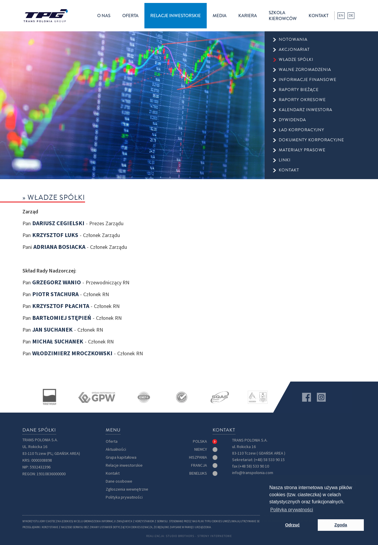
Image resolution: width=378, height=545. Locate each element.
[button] (103, 15)
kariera (247, 15)
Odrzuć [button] (292, 525)
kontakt (318, 15)
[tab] (205, 442)
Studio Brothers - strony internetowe (199, 536)
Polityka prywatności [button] (291, 509)
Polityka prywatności (124, 497)
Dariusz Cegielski (58, 223)
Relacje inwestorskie (124, 465)
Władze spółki (296, 60)
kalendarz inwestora (305, 110)
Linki (285, 160)
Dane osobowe (119, 481)
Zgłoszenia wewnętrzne (127, 489)
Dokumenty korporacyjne (311, 140)
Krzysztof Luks (55, 235)
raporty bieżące (299, 90)
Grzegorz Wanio (56, 283)
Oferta (112, 441)
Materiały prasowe (302, 150)
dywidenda (292, 120)
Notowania (293, 40)
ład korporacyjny (301, 130)
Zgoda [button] (340, 525)
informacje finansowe (307, 80)
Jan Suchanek (52, 330)
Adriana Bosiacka (59, 247)
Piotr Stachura (55, 294)
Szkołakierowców (283, 15)
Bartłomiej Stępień (61, 318)
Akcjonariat (294, 50)
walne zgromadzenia (305, 70)
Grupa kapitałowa (121, 457)
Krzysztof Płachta (60, 306)
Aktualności (116, 449)
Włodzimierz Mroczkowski (72, 353)
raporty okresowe (302, 100)
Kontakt (113, 473)
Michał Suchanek (57, 342)
